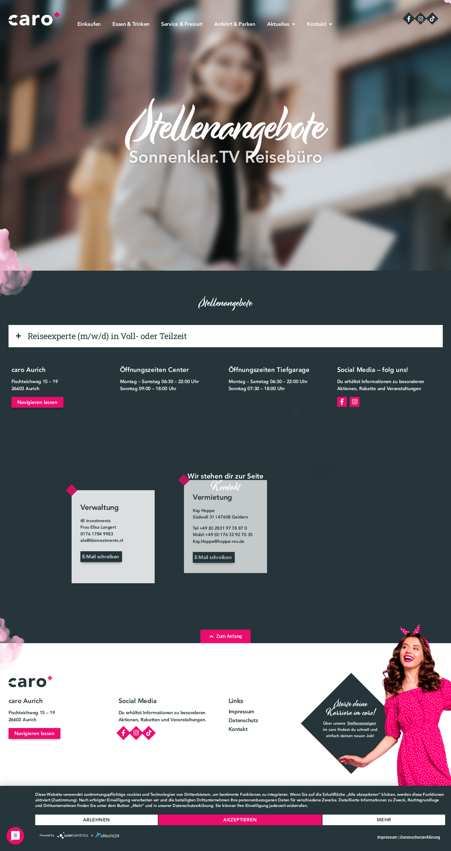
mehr (384, 820)
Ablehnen (96, 820)
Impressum (387, 837)
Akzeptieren (240, 820)
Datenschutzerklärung (420, 837)
